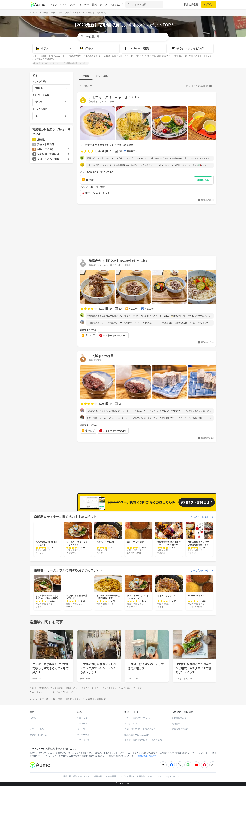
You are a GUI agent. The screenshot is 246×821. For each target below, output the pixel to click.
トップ (53, 4)
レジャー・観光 (88, 4)
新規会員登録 (191, 4)
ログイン (209, 4)
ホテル (63, 4)
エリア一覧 (82, 724)
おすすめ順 (102, 75)
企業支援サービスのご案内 (136, 735)
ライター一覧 (83, 735)
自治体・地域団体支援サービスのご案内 (143, 740)
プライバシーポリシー (157, 776)
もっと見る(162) (199, 516)
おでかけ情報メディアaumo (137, 718)
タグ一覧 (81, 729)
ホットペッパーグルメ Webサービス (58, 692)
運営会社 (67, 776)
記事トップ (82, 718)
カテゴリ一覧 (83, 740)
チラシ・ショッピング (112, 4)
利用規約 (141, 776)
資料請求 (176, 724)
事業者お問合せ (179, 718)
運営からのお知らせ (82, 776)
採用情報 (98, 776)
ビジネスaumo (131, 724)
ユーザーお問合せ (126, 776)
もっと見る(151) (199, 570)
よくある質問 (110, 776)
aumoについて (176, 776)
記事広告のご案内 (180, 729)
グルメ (73, 4)
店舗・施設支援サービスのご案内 (139, 729)
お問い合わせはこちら (148, 756)
